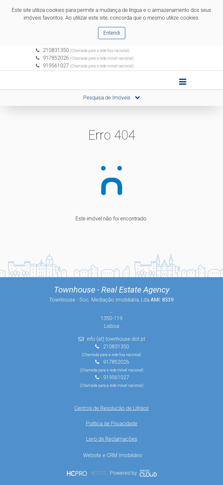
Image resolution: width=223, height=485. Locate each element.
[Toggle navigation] (182, 82)
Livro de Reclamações (111, 439)
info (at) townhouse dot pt (116, 339)
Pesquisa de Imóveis (111, 98)
